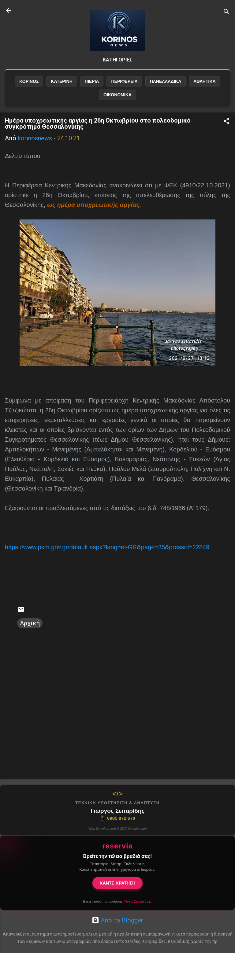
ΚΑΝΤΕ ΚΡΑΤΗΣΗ (118, 883)
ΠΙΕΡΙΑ (92, 81)
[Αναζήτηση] (226, 12)
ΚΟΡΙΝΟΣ (29, 81)
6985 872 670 (117, 818)
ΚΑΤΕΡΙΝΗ (61, 81)
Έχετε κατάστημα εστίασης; (117, 901)
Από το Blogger (117, 920)
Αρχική (30, 623)
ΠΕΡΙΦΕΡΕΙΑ (124, 81)
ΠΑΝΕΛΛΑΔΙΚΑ (165, 81)
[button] (226, 121)
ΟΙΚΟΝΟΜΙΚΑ (117, 94)
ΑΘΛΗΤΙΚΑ (204, 81)
